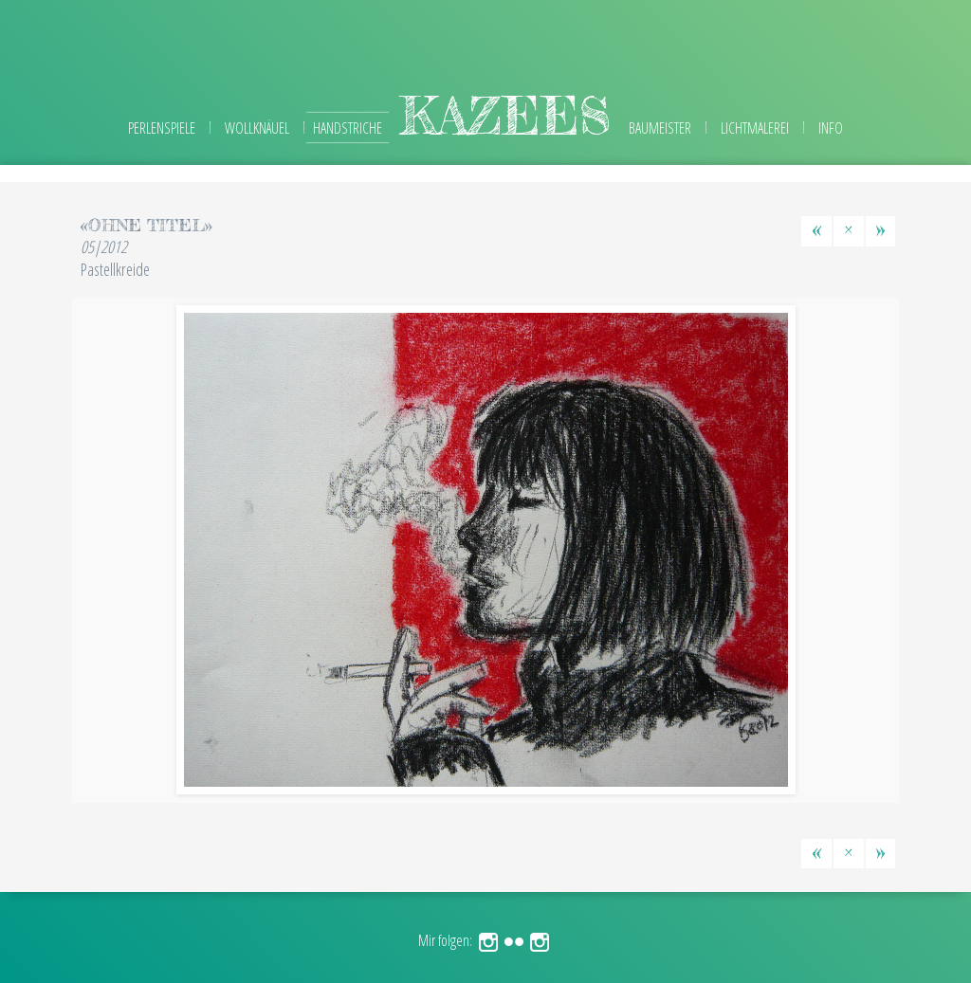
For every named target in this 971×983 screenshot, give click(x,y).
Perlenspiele (161, 128)
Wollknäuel (257, 128)
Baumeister (660, 128)
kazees (505, 115)
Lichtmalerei (755, 128)
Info (830, 128)
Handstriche (347, 128)
